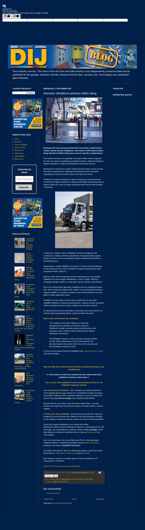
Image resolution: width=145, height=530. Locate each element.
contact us (69, 453)
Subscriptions (19, 156)
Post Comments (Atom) (63, 503)
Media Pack (18, 159)
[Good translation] (6, 16)
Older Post (100, 499)
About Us (17, 142)
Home (74, 499)
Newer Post (48, 499)
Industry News (55, 479)
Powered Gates (77, 479)
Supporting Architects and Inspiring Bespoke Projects (30, 244)
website (86, 453)
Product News (88, 479)
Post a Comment (53, 493)
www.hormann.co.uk (92, 351)
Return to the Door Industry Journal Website (61, 466)
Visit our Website (20, 145)
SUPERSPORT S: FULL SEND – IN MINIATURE (30, 307)
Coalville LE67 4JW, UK (61, 481)
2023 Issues (19, 150)
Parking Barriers (65, 479)
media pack (92, 432)
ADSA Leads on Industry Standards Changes (30, 258)
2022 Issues (19, 153)
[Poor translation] (16, 16)
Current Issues (19, 148)
